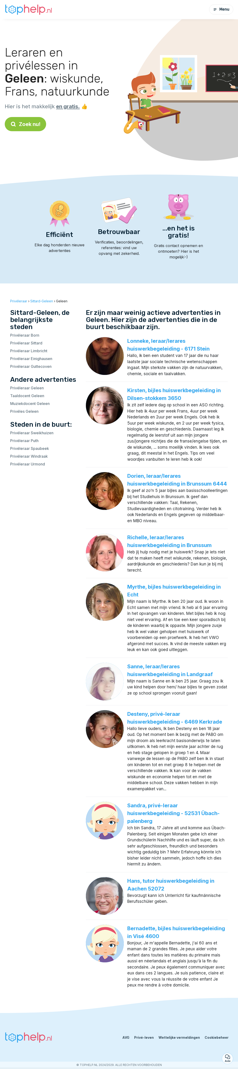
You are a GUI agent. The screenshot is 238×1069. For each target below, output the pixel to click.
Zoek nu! (25, 124)
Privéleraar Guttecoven (31, 366)
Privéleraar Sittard (26, 343)
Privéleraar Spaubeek (29, 448)
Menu (221, 9)
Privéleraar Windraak (29, 456)
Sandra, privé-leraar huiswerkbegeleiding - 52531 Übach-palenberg (173, 813)
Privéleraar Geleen (27, 388)
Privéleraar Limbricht (28, 350)
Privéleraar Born (24, 335)
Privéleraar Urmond (27, 464)
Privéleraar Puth (24, 440)
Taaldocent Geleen (27, 395)
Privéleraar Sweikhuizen (31, 432)
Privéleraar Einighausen (31, 358)
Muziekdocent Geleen (30, 403)
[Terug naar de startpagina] (28, 9)
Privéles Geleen (24, 411)
